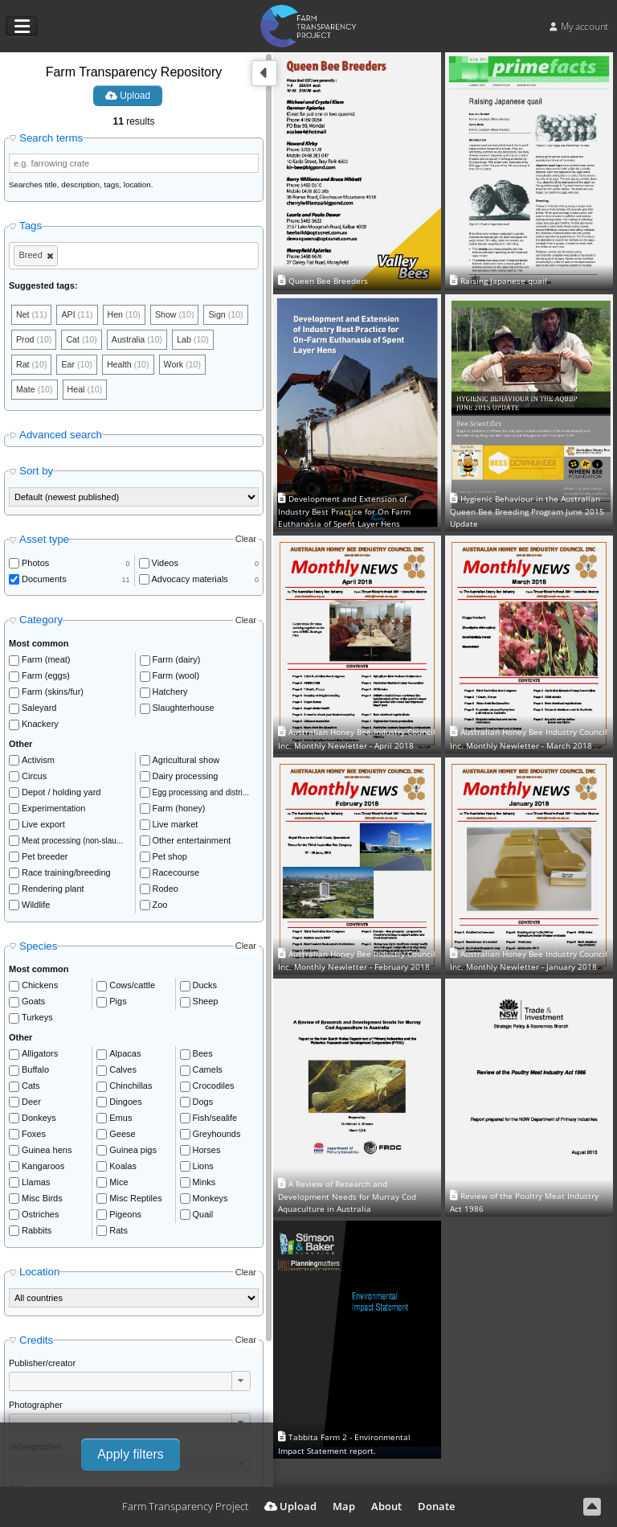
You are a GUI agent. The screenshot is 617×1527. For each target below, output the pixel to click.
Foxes (34, 1136)
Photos (35, 565)
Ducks (205, 987)
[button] (241, 1383)
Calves (123, 1072)
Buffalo (35, 1072)
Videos (165, 565)
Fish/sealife (215, 1120)
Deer (31, 1104)
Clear (245, 542)
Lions (203, 1168)
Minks (204, 1184)
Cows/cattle (132, 987)
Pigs (117, 1003)
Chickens (40, 987)
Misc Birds (42, 1200)
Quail (203, 1216)
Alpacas (125, 1056)
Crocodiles (214, 1088)
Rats (118, 1233)
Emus (120, 1120)
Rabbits (36, 1233)
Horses (207, 1152)
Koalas (123, 1168)
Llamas (36, 1184)
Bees (203, 1056)
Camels (208, 1072)
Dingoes (125, 1104)
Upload (127, 95)
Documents (44, 581)
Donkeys (39, 1120)
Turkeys (37, 1019)
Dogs (203, 1104)
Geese (122, 1136)
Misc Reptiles (135, 1200)
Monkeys (210, 1200)
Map (344, 1506)
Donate (436, 1506)
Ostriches (40, 1216)
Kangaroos (43, 1168)
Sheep (206, 1003)
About (386, 1506)
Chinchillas (130, 1088)
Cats (31, 1088)
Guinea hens (47, 1152)
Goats (33, 1003)
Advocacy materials (190, 581)
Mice (118, 1184)
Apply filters (130, 1454)
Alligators (40, 1056)
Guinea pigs (133, 1152)
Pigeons (125, 1216)
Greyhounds (217, 1136)
